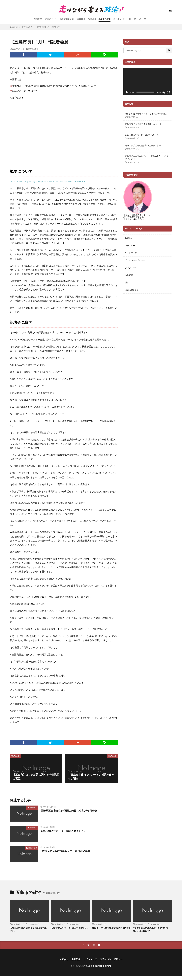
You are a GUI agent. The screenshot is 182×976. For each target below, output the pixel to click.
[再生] (127, 92)
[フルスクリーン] (168, 92)
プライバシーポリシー (135, 260)
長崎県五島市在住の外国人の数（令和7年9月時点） (70, 810)
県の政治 (92, 19)
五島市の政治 (104, 19)
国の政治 (81, 19)
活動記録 (129, 275)
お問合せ (129, 238)
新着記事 (38, 19)
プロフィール (51, 19)
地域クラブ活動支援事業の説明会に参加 (143, 145)
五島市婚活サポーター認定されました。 (64, 830)
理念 (127, 282)
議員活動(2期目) (67, 19)
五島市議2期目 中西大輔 (99, 966)
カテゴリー (130, 245)
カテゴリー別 (119, 19)
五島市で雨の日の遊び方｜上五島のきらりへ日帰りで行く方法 (148, 157)
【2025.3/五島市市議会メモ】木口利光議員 (65, 851)
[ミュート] (163, 92)
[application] (147, 81)
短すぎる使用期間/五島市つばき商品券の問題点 (146, 113)
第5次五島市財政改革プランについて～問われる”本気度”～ (152, 929)
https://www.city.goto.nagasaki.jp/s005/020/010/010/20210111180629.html (48, 181)
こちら (141, 219)
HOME (15, 27)
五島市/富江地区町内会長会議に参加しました (145, 124)
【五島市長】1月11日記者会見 (48, 27)
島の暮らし (33, 807)
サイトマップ (131, 253)
